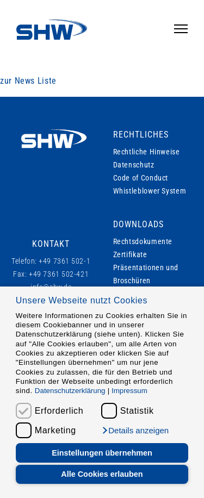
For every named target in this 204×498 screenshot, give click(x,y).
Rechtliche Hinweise (146, 151)
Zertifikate (130, 254)
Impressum (129, 391)
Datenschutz (133, 164)
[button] (135, 430)
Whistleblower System (150, 190)
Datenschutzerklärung (70, 391)
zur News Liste (28, 81)
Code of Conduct (141, 177)
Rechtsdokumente (143, 241)
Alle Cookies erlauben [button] (102, 474)
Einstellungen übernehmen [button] (102, 453)
